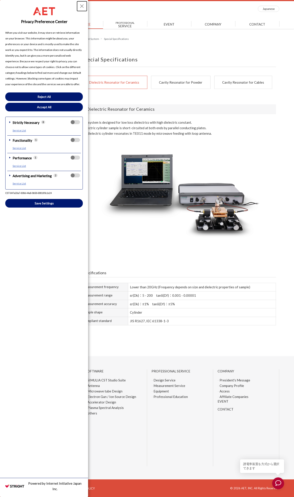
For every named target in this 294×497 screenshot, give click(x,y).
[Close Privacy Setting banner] (82, 6)
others (92, 413)
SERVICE (125, 24)
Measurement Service (169, 386)
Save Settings (44, 203)
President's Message (235, 380)
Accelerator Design (101, 402)
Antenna (93, 386)
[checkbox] (75, 122)
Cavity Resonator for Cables (243, 82)
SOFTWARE (94, 371)
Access (225, 391)
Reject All (44, 97)
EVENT (169, 24)
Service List (19, 130)
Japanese (269, 9)
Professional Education (170, 397)
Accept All (44, 107)
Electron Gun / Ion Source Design (111, 397)
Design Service (164, 380)
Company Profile (232, 386)
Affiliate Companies (234, 397)
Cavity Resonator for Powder (180, 82)
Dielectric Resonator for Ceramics (114, 82)
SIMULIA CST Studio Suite (106, 380)
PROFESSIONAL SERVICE (171, 371)
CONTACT (257, 24)
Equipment (161, 391)
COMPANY (213, 24)
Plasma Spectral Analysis (105, 408)
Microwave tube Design (104, 391)
